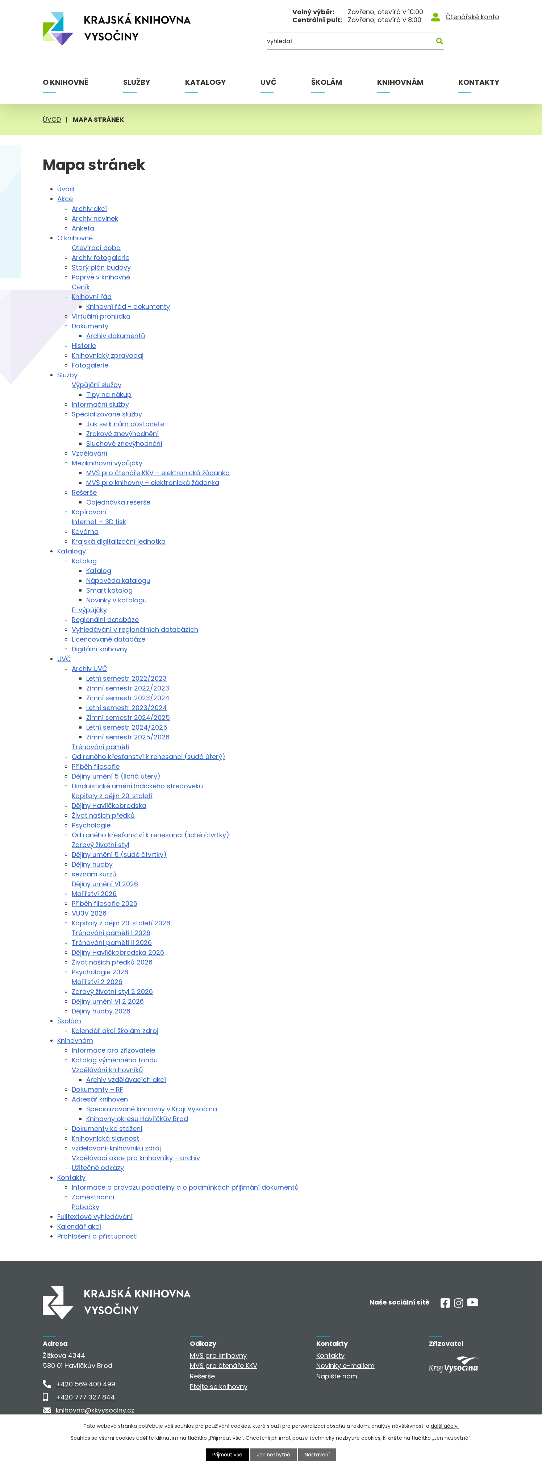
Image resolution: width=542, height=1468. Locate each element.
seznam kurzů (94, 874)
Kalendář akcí (79, 1226)
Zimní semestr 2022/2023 (127, 688)
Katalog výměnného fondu (115, 1060)
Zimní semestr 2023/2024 (128, 697)
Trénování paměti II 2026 (112, 942)
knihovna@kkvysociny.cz (95, 1410)
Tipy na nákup (109, 394)
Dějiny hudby (92, 864)
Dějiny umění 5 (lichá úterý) (116, 776)
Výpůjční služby (96, 384)
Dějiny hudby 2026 (101, 1011)
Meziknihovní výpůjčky (107, 463)
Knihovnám (400, 82)
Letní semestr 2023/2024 (126, 707)
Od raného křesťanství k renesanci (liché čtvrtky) (150, 834)
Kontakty (478, 82)
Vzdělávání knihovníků (107, 1069)
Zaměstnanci (93, 1197)
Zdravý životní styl (100, 844)
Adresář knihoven (100, 1099)
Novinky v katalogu (116, 600)
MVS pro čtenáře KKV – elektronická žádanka (158, 472)
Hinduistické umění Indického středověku (137, 786)
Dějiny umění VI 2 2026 (108, 1001)
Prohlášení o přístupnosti (97, 1236)
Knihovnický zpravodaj (107, 355)
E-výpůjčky (89, 609)
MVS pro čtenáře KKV (223, 1365)
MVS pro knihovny (218, 1355)
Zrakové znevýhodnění (122, 433)
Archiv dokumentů (115, 335)
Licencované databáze (108, 639)
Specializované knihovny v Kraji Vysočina (151, 1109)
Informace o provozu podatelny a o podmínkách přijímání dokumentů (185, 1187)
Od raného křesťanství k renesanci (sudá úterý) (148, 756)
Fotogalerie (90, 365)
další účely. (445, 1425)
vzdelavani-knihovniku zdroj (116, 1148)
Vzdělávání (89, 453)
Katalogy (205, 82)
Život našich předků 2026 (112, 962)
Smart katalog (109, 590)
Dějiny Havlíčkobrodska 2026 (118, 952)
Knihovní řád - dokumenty (128, 306)
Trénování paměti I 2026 (111, 932)
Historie (84, 345)
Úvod (52, 119)
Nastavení (318, 1454)
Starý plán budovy (101, 267)
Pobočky (85, 1206)
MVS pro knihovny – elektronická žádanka (152, 482)
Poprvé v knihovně (101, 277)
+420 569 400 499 (85, 1384)
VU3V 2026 (89, 913)
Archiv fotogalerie (100, 257)
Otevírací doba (96, 247)
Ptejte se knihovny (218, 1386)
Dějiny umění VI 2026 (105, 883)
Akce (65, 198)
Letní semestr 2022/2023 (126, 678)
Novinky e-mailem (345, 1365)
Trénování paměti (100, 746)
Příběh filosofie (96, 766)
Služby (136, 82)
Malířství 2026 (94, 893)
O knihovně (65, 82)
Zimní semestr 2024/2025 (128, 717)
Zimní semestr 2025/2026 (128, 737)
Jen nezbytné (274, 1454)
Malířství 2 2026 (97, 981)
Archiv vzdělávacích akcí (126, 1079)
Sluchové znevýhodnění (124, 443)
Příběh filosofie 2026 (104, 903)
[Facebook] (445, 1305)
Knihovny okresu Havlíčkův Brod (137, 1118)
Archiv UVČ (89, 668)
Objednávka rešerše (118, 502)
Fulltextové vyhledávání (95, 1216)
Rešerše (84, 492)
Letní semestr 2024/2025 (126, 727)
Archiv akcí (89, 208)
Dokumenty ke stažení (107, 1128)
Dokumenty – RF (97, 1089)
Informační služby (100, 404)
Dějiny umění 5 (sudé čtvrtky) (119, 854)
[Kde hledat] (464, 42)
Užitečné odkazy (98, 1167)
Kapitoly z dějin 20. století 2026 (121, 923)
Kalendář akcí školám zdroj (115, 1030)
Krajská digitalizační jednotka (119, 541)
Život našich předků (103, 815)
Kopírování (89, 512)
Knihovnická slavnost (105, 1138)
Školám (326, 82)
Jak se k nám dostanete (125, 423)
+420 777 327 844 (85, 1397)
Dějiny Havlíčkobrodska (109, 805)
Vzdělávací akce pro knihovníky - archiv (136, 1157)
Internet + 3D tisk (99, 521)
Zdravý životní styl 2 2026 (112, 991)
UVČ (268, 82)
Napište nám (336, 1376)
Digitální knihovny (100, 649)
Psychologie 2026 (100, 971)
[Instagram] (458, 1305)
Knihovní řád (92, 296)
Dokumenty (90, 326)
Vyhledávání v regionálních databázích (135, 629)
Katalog (84, 560)
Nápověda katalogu (118, 580)
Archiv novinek (95, 218)
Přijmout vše (226, 1454)
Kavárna (85, 531)
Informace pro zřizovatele (113, 1050)
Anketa (83, 228)
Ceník (81, 286)
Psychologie (91, 825)
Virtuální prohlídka (101, 316)
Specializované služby (107, 414)
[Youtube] (472, 1304)
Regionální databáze (105, 619)
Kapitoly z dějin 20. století (112, 795)
